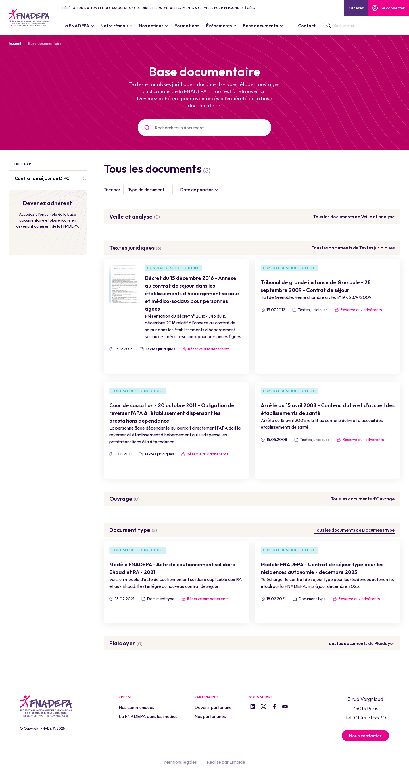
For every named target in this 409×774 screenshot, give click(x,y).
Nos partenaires (210, 716)
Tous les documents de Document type (354, 530)
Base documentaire (274, 25)
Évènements (230, 25)
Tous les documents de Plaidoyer (361, 643)
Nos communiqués (136, 707)
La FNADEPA (87, 25)
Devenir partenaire (213, 707)
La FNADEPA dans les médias (148, 716)
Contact (318, 25)
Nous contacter (365, 735)
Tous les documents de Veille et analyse (354, 216)
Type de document (146, 189)
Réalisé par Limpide (226, 762)
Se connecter (388, 8)
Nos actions (162, 25)
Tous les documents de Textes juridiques (353, 248)
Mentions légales (180, 762)
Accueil (15, 43)
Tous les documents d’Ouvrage (363, 499)
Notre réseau (125, 25)
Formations (198, 25)
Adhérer (356, 8)
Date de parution (197, 189)
